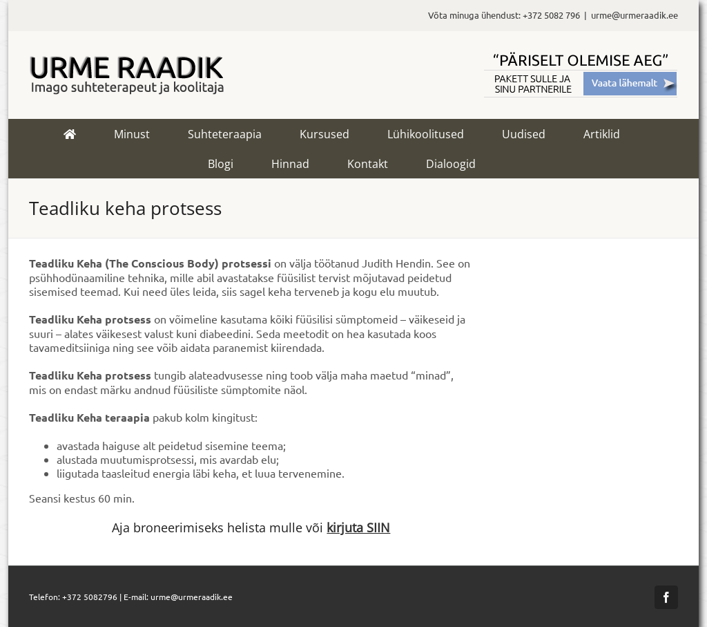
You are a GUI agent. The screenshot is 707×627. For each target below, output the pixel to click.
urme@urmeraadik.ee (634, 15)
